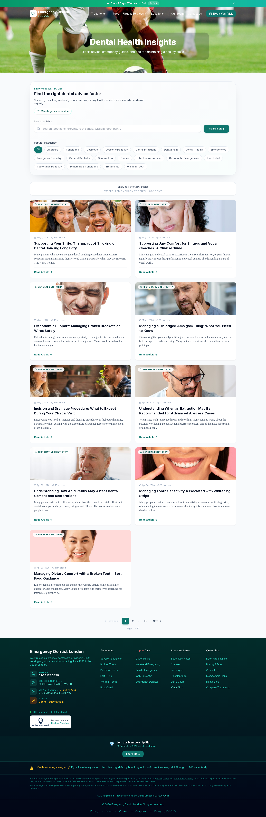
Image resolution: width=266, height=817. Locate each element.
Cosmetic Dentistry (117, 149)
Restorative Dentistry (49, 166)
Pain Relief (213, 158)
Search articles (43, 121)
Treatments (100, 13)
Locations (159, 13)
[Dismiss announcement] (233, 3)
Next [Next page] (157, 621)
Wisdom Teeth (135, 166)
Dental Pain (171, 149)
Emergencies (218, 149)
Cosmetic (92, 149)
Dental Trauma (194, 149)
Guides (125, 158)
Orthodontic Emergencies (184, 158)
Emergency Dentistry (49, 158)
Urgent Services (135, 13)
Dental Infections (146, 149)
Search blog (216, 128)
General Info (105, 158)
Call (153, 3)
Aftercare (52, 149)
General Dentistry (79, 158)
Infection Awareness (149, 158)
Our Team (177, 13)
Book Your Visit (221, 13)
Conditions (72, 149)
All (38, 149)
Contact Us (195, 13)
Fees (116, 13)
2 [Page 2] (133, 621)
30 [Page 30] (145, 621)
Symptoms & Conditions (84, 166)
